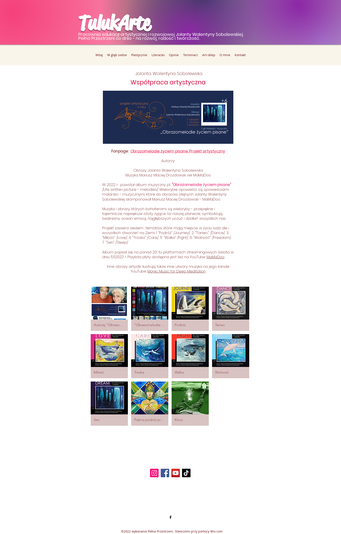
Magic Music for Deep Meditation (176, 271)
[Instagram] (154, 473)
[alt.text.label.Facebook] (170, 517)
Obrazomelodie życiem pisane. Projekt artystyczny (177, 151)
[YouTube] (175, 473)
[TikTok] (186, 473)
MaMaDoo (215, 256)
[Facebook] (165, 473)
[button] (109, 309)
